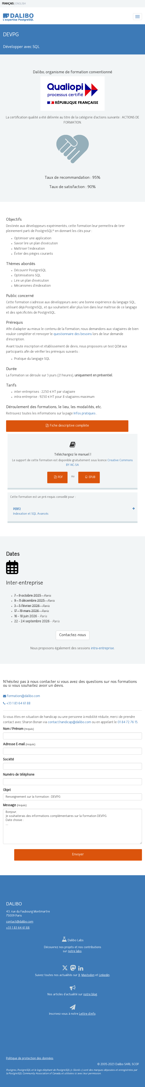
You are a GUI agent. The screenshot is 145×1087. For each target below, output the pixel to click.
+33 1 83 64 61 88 (16, 703)
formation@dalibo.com (21, 696)
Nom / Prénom (18, 729)
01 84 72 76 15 (127, 722)
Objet (7, 790)
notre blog (90, 994)
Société (8, 759)
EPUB (90, 477)
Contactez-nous (72, 635)
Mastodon (88, 975)
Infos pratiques (85, 413)
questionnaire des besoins (73, 334)
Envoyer (78, 854)
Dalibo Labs (73, 940)
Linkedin (104, 975)
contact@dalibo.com (19, 922)
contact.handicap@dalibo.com (69, 722)
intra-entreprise (102, 648)
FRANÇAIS (8, 4)
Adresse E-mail (19, 744)
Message (15, 805)
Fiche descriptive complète (67, 425)
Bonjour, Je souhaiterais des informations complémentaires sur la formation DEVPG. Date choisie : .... (72, 826)
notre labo (75, 951)
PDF (58, 477)
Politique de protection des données (29, 1058)
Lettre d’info (87, 1014)
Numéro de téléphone (18, 774)
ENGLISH (20, 4)
